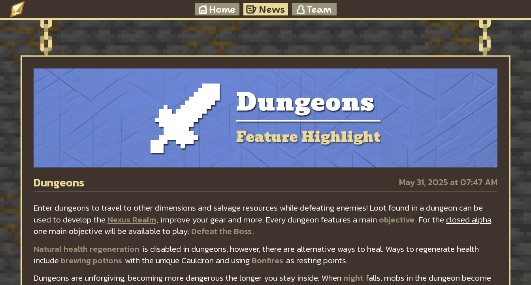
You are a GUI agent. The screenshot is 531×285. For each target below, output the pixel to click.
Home (217, 9)
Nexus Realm (131, 219)
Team (314, 9)
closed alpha (468, 219)
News (265, 9)
